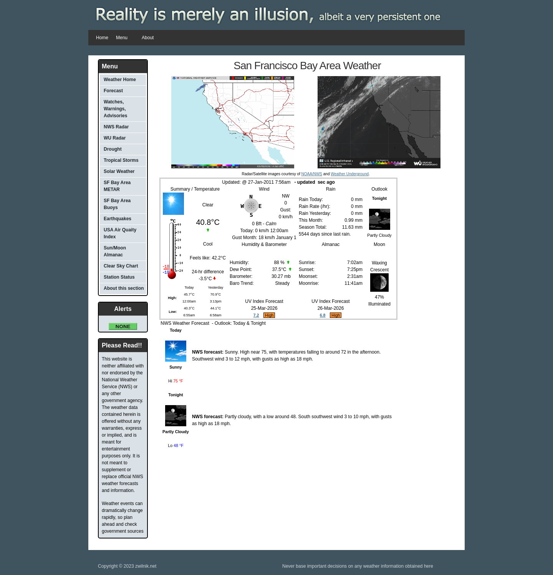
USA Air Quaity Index (120, 233)
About (148, 37)
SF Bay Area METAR (117, 186)
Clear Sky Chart (121, 266)
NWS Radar (116, 127)
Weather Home (120, 79)
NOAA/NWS (311, 174)
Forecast (113, 90)
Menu (123, 38)
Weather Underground (350, 174)
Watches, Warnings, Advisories (115, 108)
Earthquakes (117, 218)
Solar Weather (119, 171)
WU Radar (115, 138)
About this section (124, 288)
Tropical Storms (121, 160)
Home (102, 37)
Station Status (119, 277)
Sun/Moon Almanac (115, 251)
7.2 (256, 315)
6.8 (323, 315)
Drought (113, 149)
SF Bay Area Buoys (117, 204)
